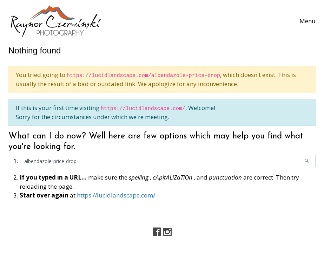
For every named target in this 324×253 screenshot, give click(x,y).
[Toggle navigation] (307, 21)
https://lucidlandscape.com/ (116, 195)
